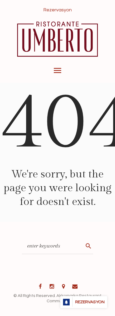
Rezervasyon (57, 9)
